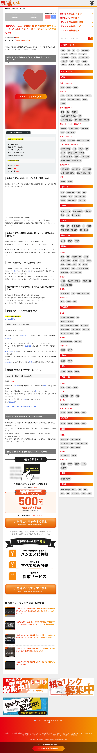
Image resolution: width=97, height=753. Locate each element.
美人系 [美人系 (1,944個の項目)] (87, 65)
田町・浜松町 (71, 132)
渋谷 (62, 96)
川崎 (78, 192)
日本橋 (75, 261)
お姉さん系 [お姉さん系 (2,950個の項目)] (85, 50)
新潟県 (23, 9)
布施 (73, 268)
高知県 (70, 412)
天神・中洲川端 (75, 439)
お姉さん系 (24, 40)
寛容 (36, 391)
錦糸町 (77, 157)
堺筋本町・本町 (76, 257)
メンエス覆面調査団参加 (71, 22)
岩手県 (63, 423)
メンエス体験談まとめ (70, 26)
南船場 (86, 257)
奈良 (62, 301)
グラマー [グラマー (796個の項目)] (73, 54)
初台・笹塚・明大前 (74, 99)
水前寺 (74, 455)
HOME (8, 9)
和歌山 (69, 301)
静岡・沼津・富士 (66, 341)
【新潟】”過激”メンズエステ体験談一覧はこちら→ (21, 406)
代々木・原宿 (79, 96)
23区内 (63, 181)
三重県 (63, 350)
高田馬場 (74, 112)
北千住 (63, 153)
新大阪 (89, 261)
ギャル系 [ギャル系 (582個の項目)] (64, 54)
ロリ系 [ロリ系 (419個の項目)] (74, 57)
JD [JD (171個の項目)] (69, 50)
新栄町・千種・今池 (67, 321)
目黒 (62, 87)
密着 (30, 362)
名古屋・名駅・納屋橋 (67, 317)
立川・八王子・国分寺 (67, 173)
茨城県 (70, 241)
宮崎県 (63, 464)
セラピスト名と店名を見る (31, 97)
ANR (26, 346)
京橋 (62, 265)
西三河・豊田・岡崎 (67, 333)
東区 (62, 493)
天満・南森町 (65, 268)
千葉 (62, 226)
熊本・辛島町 (65, 455)
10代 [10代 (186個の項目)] (63, 50)
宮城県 (70, 423)
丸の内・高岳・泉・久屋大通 (69, 325)
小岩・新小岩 (85, 157)
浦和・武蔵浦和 (78, 211)
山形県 (77, 423)
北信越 (16, 9)
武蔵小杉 (63, 196)
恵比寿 (75, 87)
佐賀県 (77, 464)
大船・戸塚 (82, 200)
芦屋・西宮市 (65, 293)
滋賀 (74, 301)
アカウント (92, 3)
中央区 (84, 493)
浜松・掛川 (78, 341)
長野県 (70, 361)
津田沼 (89, 226)
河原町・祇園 (87, 281)
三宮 (73, 293)
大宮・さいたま (65, 211)
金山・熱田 (84, 325)
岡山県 (84, 412)
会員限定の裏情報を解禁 (48, 748)
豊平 (89, 493)
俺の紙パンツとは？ (69, 18)
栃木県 (63, 241)
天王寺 (82, 261)
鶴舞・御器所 (65, 329)
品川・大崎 (71, 140)
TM (30, 346)
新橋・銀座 (84, 128)
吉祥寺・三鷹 (87, 169)
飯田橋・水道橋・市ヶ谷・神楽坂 (71, 161)
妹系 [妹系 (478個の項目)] (71, 61)
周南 (77, 396)
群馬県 (77, 241)
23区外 (70, 181)
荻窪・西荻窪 (76, 169)
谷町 (74, 265)
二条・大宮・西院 (66, 285)
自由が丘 (88, 96)
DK (39, 249)
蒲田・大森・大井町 (83, 140)
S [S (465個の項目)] (77, 50)
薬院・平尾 (64, 447)
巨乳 (29, 40)
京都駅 (63, 281)
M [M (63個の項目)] (73, 50)
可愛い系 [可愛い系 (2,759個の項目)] (64, 61)
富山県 (70, 372)
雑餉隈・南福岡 (75, 447)
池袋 (68, 112)
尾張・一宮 (86, 329)
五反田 (63, 140)
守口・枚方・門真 (76, 272)
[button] (90, 38)
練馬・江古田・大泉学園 (82, 120)
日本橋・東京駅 (65, 149)
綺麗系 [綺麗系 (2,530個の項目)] (80, 65)
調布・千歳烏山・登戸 (83, 173)
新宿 (62, 112)
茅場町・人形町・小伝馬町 (76, 153)
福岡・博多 (64, 439)
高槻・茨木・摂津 (82, 268)
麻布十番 (63, 128)
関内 (84, 192)
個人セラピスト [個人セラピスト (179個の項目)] (83, 57)
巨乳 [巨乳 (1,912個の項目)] (77, 61)
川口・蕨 (88, 211)
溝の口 (63, 200)
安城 (77, 333)
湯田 (72, 396)
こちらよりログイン (35, 487)
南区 (68, 493)
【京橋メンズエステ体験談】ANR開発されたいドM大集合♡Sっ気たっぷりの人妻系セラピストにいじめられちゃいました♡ (35, 611)
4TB (6, 351)
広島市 (69, 387)
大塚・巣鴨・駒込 (66, 120)
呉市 (62, 387)
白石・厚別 (75, 493)
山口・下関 (64, 396)
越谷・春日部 (76, 215)
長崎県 (70, 464)
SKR (44, 386)
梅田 (62, 257)
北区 (85, 489)
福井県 (77, 372)
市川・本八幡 (84, 230)
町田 (70, 196)
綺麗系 (18, 40)
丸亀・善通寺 (75, 404)
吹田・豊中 (64, 272)
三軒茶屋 (69, 96)
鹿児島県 (63, 468)
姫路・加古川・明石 (83, 293)
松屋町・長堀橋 (65, 261)
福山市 (75, 387)
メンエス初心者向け (69, 30)
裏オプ (16, 271)
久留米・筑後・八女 (81, 443)
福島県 (84, 423)
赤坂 (62, 132)
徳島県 (63, 412)
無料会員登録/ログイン (71, 14)
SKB (29, 271)
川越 (62, 215)
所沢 (68, 215)
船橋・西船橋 (76, 226)
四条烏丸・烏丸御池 (74, 281)
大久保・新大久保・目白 (68, 116)
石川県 (63, 372)
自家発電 (8, 338)
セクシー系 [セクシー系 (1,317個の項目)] (65, 57)
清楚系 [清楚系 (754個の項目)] (84, 61)
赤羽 (80, 116)
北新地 (85, 265)
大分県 (84, 464)
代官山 (63, 99)
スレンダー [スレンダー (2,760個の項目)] (82, 54)
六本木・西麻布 (74, 128)
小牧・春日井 (76, 329)
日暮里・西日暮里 (66, 157)
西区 (80, 489)
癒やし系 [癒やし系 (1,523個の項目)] (71, 65)
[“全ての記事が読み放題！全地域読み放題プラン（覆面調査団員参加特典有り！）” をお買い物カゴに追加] (30, 523)
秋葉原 (81, 149)
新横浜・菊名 (71, 192)
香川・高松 (64, 404)
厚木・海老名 (72, 200)
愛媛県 (77, 412)
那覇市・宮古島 (65, 479)
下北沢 (63, 103)
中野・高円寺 (65, 169)
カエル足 (23, 335)
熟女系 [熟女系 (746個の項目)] (64, 65)
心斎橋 (69, 265)
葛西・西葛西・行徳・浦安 (69, 230)
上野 (74, 149)
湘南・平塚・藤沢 (80, 196)
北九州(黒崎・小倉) (67, 443)
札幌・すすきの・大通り (68, 489)
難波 (68, 257)
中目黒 (69, 87)
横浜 (62, 192)
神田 (87, 149)
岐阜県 (70, 350)
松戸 (68, 226)
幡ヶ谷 (85, 99)
